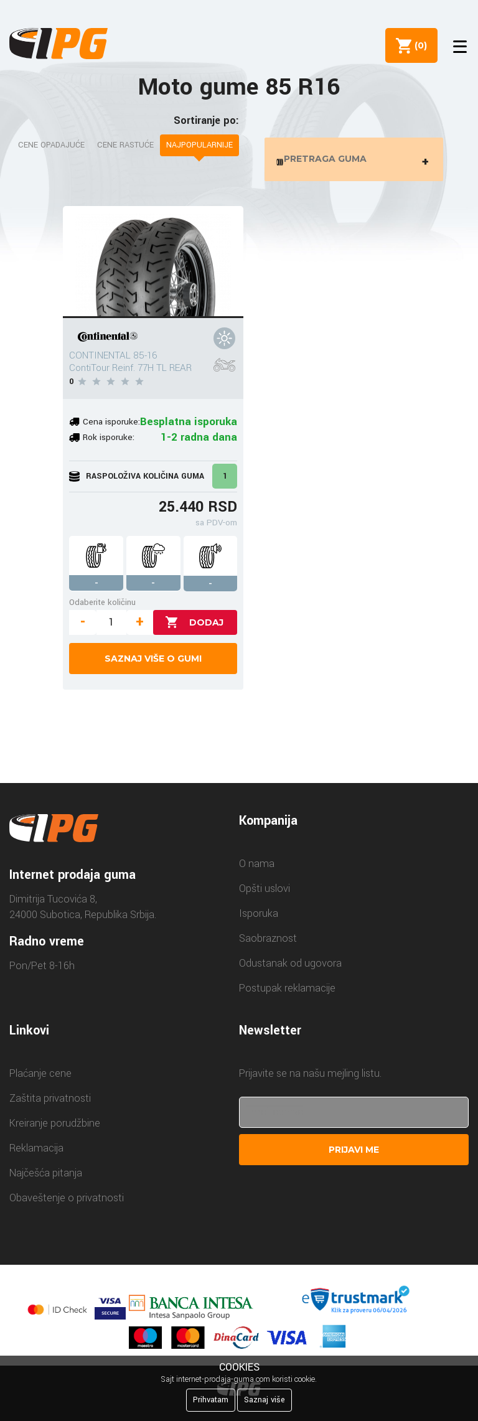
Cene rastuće (125, 145)
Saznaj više (264, 1399)
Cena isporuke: (111, 428)
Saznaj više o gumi (153, 664)
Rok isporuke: (108, 444)
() (416, 45)
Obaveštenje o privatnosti (66, 1204)
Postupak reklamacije (287, 994)
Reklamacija (36, 1154)
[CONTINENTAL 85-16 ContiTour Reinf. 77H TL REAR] (153, 268)
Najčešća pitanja (45, 1179)
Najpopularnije (199, 145)
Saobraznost (268, 944)
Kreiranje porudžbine (54, 1129)
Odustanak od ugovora (290, 969)
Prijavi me (354, 1155)
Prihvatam (210, 1399)
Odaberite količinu (102, 608)
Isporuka (258, 919)
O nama (256, 870)
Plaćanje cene (40, 1079)
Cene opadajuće (51, 145)
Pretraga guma (356, 162)
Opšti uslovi (264, 895)
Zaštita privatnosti (50, 1104)
